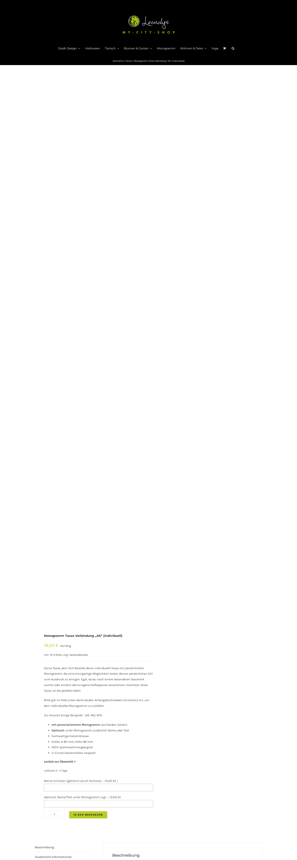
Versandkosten (78, 654)
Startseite (118, 61)
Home (129, 61)
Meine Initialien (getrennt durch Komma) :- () (81, 781)
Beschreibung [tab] (44, 847)
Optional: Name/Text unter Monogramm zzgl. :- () (82, 797)
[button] (233, 48)
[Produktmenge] (54, 814)
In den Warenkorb (88, 814)
